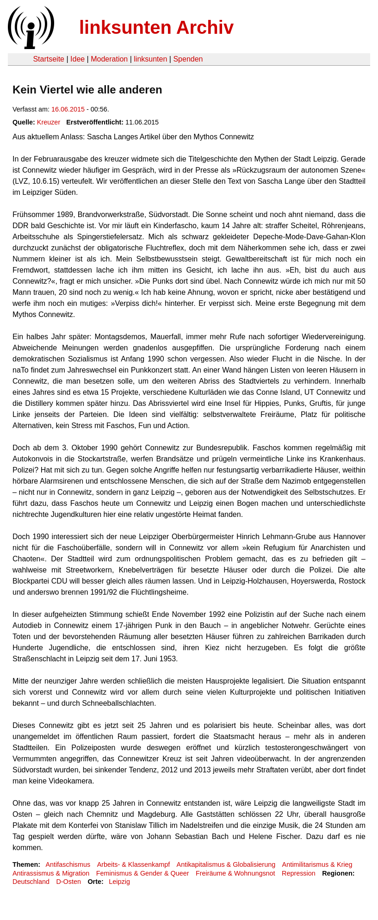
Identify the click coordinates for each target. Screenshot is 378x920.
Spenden (188, 59)
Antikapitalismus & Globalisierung (226, 864)
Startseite (48, 59)
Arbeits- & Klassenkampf (133, 864)
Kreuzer (48, 122)
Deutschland (31, 881)
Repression (299, 873)
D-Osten (68, 881)
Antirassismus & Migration (50, 873)
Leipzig (119, 881)
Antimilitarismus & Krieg (317, 864)
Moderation (109, 59)
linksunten (150, 59)
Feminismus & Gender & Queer (142, 873)
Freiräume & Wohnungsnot (235, 873)
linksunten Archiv (156, 27)
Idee (77, 59)
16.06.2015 (68, 109)
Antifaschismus (67, 864)
